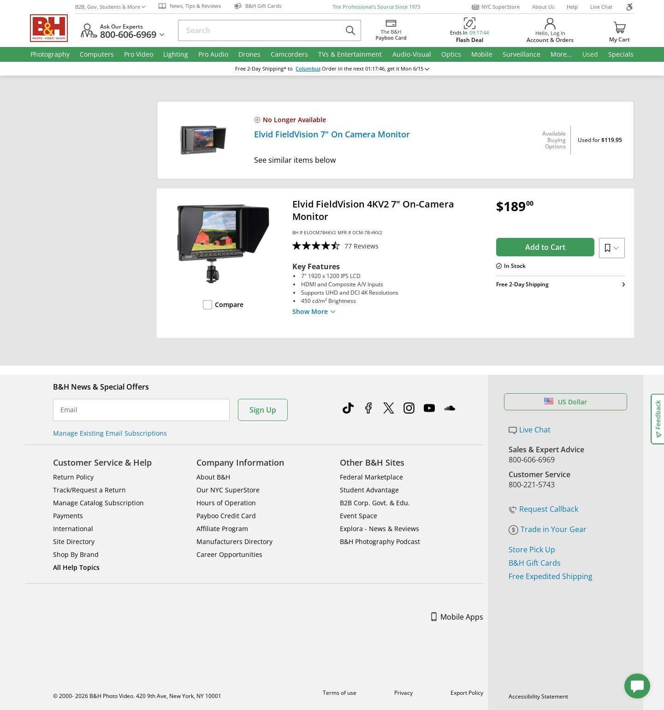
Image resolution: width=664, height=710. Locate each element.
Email (68, 410)
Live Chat (601, 6)
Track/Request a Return (89, 489)
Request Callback (543, 509)
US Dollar (565, 401)
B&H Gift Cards (535, 563)
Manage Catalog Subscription (98, 502)
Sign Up (262, 410)
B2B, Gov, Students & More (110, 6)
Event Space (358, 515)
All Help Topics (76, 567)
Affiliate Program (222, 528)
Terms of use (339, 693)
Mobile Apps (457, 617)
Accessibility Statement (538, 696)
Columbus (308, 68)
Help (572, 6)
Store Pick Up (532, 549)
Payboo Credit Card (226, 515)
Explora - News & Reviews (379, 528)
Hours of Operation (226, 502)
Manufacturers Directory (234, 541)
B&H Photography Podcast (380, 541)
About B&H (213, 477)
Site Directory (74, 541)
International (73, 528)
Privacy (403, 693)
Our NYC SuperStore (228, 489)
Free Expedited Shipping (551, 576)
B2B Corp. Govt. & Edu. (375, 502)
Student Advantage (369, 489)
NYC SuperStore (495, 7)
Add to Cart (545, 247)
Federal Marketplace (371, 477)
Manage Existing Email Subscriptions (110, 433)
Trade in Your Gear (548, 529)
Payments (68, 515)
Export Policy (467, 693)
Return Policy (73, 477)
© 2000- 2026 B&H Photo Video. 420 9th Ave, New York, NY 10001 (137, 696)
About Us (543, 6)
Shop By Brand (76, 554)
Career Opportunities (229, 554)
